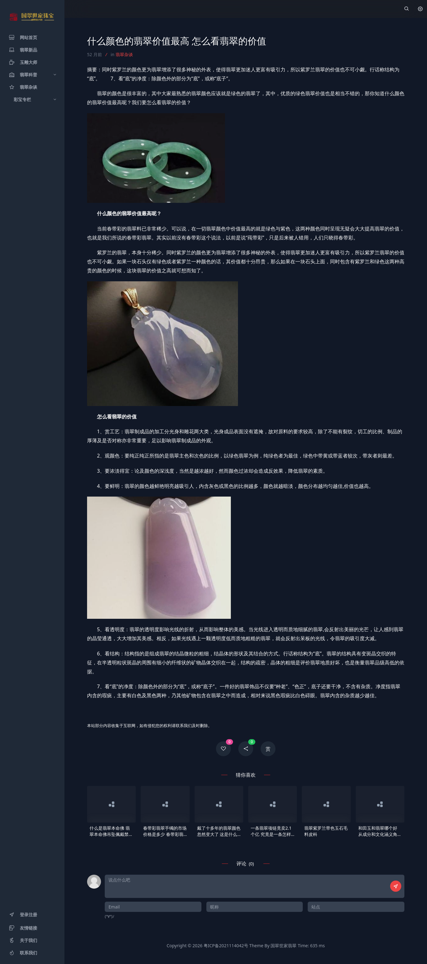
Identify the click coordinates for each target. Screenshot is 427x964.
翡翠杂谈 (124, 54)
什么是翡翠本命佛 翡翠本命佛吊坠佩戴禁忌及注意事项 (111, 831)
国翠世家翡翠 (284, 945)
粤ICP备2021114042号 (226, 945)
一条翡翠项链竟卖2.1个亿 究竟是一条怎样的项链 (271, 831)
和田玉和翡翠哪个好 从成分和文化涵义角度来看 (380, 831)
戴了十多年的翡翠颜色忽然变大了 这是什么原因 (218, 831)
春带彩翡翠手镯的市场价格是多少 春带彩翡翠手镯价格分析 (165, 831)
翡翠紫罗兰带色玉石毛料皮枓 (326, 831)
